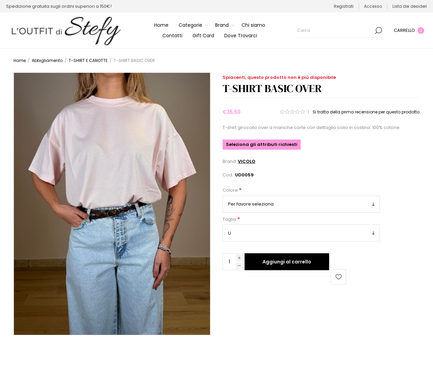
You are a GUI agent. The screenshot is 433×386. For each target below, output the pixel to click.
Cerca (378, 30)
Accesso (373, 6)
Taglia (230, 219)
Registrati (344, 6)
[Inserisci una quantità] (229, 262)
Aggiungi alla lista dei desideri (338, 276)
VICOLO (246, 161)
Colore (231, 190)
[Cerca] (340, 30)
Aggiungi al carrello (287, 261)
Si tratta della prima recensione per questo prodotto (366, 112)
